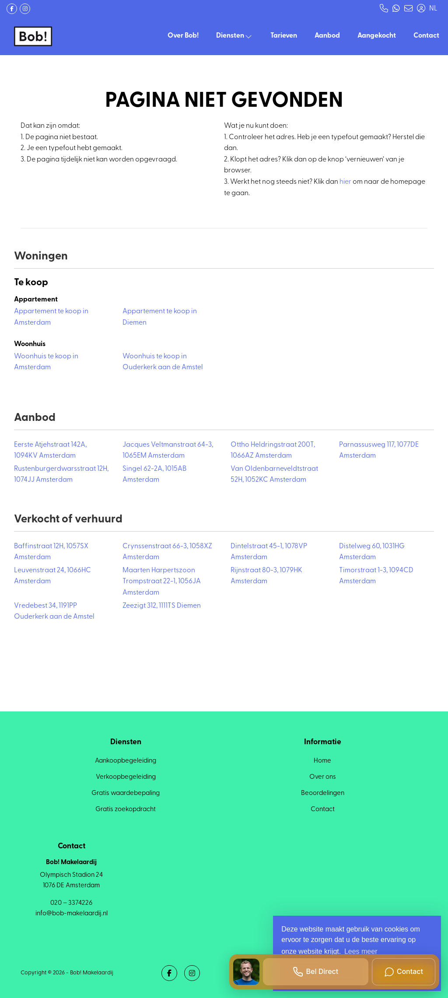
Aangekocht (376, 35)
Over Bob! (183, 35)
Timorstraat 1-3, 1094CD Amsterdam (376, 576)
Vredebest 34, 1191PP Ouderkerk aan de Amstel (54, 611)
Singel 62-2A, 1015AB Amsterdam (154, 475)
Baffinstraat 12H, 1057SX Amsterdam (51, 552)
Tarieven (283, 35)
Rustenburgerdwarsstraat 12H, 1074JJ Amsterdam (61, 475)
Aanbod (327, 35)
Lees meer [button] (361, 951)
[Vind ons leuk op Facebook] (12, 9)
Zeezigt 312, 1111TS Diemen (161, 605)
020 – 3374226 (71, 903)
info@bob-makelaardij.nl (71, 913)
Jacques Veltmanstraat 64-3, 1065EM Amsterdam (167, 450)
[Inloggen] (420, 8)
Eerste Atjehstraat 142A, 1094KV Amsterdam (50, 450)
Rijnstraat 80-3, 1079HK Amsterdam (266, 576)
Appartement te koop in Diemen (159, 317)
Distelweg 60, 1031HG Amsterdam (372, 552)
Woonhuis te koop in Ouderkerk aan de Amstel (162, 362)
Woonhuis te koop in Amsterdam (46, 362)
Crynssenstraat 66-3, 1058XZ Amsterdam (167, 552)
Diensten (234, 36)
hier (345, 182)
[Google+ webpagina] (25, 9)
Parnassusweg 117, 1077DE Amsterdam (379, 450)
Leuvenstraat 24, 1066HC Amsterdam (52, 576)
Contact (426, 35)
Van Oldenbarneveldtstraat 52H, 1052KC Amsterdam (274, 475)
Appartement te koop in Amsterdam (51, 317)
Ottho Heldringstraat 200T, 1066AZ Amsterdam (273, 450)
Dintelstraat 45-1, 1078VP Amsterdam (269, 552)
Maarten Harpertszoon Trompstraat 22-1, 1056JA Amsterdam (161, 581)
